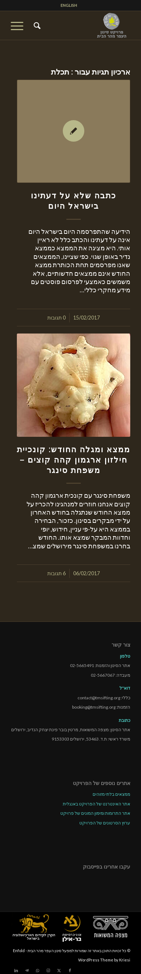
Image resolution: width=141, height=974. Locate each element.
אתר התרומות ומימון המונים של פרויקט (95, 813)
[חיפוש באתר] (36, 25)
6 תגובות (56, 573)
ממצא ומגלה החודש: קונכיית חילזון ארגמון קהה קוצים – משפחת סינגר (73, 460)
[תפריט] (19, 25)
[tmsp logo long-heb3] (83, 25)
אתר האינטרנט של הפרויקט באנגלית (96, 804)
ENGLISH (69, 5)
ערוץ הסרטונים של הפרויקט (104, 823)
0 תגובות (56, 318)
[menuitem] (69, 5)
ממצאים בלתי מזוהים (111, 794)
